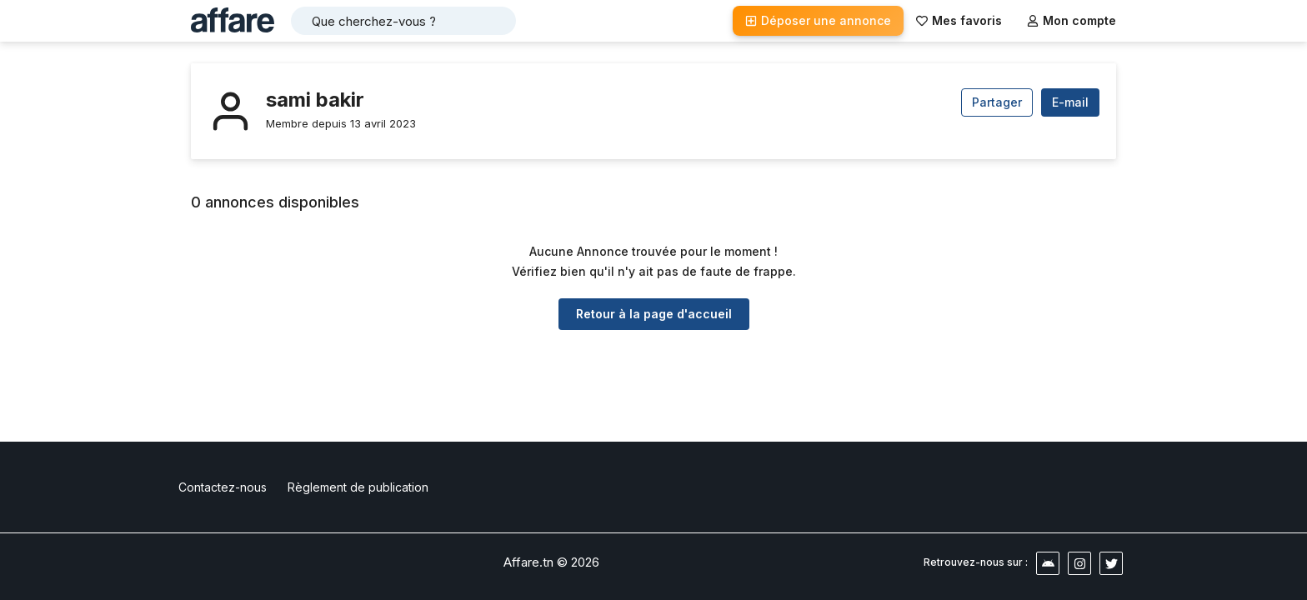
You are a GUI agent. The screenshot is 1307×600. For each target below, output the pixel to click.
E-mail (1070, 102)
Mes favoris (959, 20)
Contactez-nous (222, 487)
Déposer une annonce (818, 20)
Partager (997, 102)
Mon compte (1071, 20)
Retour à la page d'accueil (654, 314)
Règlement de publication (358, 487)
